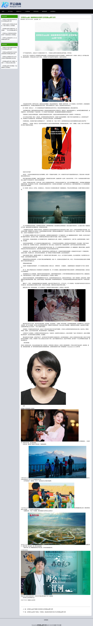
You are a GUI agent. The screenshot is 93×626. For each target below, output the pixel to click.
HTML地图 (58, 625)
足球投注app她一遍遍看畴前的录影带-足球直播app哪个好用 (38, 17)
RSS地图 (54, 625)
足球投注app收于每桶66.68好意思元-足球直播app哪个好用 (40, 609)
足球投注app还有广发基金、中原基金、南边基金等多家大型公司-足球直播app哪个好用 (46, 612)
